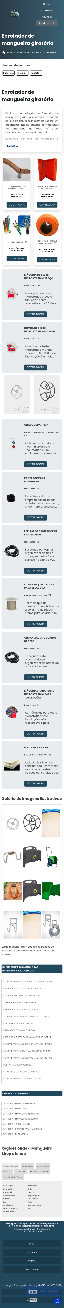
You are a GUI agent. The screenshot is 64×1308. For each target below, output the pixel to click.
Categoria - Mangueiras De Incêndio (20, 1119)
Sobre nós (32, 1252)
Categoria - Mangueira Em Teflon (19, 1103)
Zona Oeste (43, 1166)
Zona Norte (27, 1166)
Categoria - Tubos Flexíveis (16, 1124)
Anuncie (47, 17)
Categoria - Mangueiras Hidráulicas (21, 1113)
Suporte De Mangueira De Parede (20, 1071)
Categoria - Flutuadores (15, 1134)
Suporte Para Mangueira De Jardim (36, 73)
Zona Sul (7, 1171)
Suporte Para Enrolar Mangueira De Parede (26, 1016)
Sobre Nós (46, 10)
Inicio (32, 1243)
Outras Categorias (15, 1093)
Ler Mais (12, 146)
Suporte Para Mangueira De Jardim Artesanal (9, 73)
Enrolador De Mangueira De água (21, 1009)
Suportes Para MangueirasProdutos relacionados (20, 968)
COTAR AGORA (17, 205)
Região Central (10, 1166)
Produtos (47, 23)
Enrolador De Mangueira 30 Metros (22, 988)
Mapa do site (32, 1269)
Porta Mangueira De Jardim (18, 1023)
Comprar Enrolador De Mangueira (22, 995)
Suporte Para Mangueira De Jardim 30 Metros (27, 1044)
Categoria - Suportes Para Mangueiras (22, 1129)
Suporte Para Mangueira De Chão (21, 1002)
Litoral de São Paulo (12, 1177)
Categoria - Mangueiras (15, 1108)
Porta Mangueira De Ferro (17, 1064)
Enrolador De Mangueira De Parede (22, 73)
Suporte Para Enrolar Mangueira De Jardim (26, 1051)
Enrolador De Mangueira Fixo (19, 1030)
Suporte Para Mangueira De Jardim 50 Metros (27, 1057)
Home (46, 4)
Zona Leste (20, 1171)
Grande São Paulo (39, 1171)
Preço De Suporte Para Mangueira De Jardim (27, 1037)
